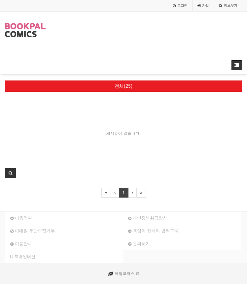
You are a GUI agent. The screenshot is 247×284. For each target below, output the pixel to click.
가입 (203, 5)
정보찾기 (228, 5)
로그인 (180, 5)
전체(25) (123, 86)
